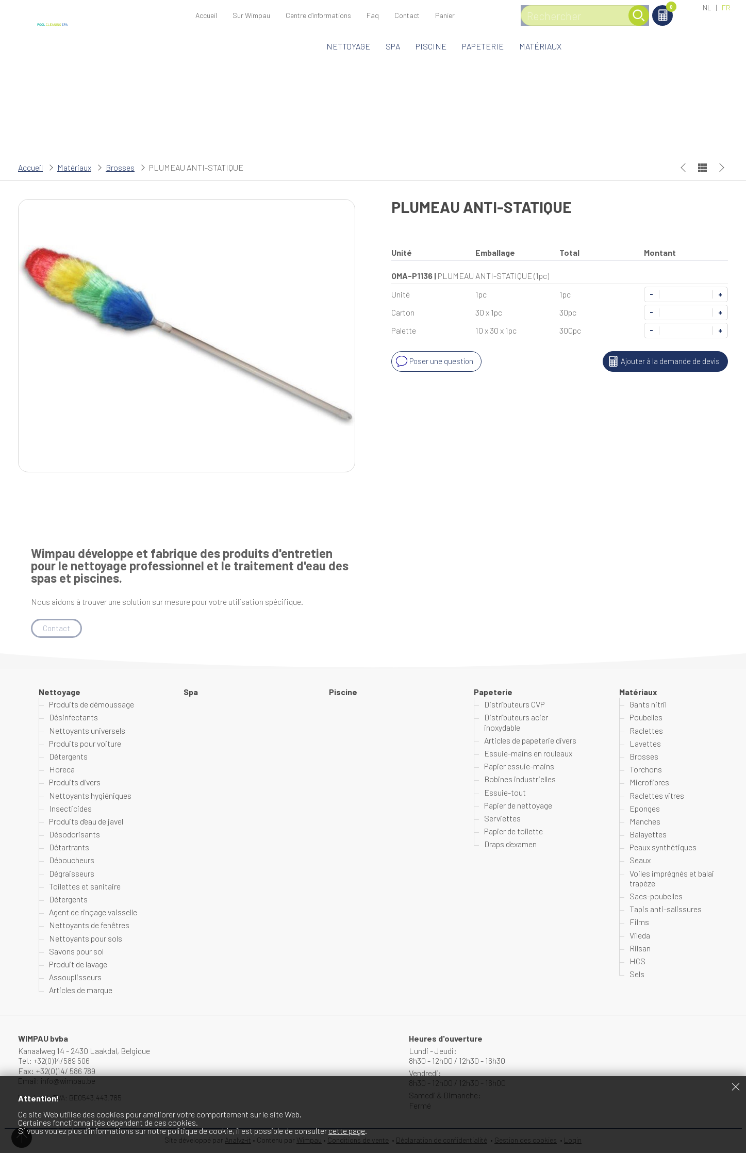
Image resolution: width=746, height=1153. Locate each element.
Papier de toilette (513, 831)
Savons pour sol (76, 952)
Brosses (120, 167)
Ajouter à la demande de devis (662, 361)
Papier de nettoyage (518, 806)
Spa (393, 46)
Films (639, 923)
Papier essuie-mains (519, 766)
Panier (662, 8)
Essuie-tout (505, 793)
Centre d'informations (318, 15)
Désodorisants (74, 834)
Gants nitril (648, 705)
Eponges (644, 809)
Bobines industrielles (520, 780)
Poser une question (434, 361)
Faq (373, 15)
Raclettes (646, 731)
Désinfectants (73, 718)
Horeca (62, 770)
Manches (644, 822)
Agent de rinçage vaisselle (93, 912)
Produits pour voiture (85, 744)
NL (707, 7)
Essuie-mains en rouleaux (528, 754)
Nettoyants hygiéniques (90, 796)
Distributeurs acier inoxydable (516, 723)
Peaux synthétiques (663, 847)
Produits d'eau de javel (86, 822)
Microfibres (649, 783)
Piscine (431, 46)
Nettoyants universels (87, 731)
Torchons (645, 770)
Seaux (640, 861)
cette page (346, 1130)
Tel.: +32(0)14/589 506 (56, 1061)
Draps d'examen (510, 844)
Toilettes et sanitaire (85, 887)
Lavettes (645, 744)
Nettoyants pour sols (85, 939)
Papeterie (483, 46)
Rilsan (640, 948)
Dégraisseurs (71, 874)
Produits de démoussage (91, 705)
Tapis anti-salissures (665, 909)
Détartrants (69, 847)
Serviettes (502, 818)
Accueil (206, 15)
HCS (637, 961)
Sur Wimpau (251, 15)
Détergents (68, 757)
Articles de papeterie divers (530, 741)
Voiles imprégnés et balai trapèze (671, 878)
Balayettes (648, 834)
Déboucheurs (71, 861)
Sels (636, 974)
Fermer (735, 1086)
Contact (407, 15)
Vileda (639, 936)
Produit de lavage (78, 964)
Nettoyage (348, 46)
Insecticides (70, 809)
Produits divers (75, 783)
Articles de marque (80, 991)
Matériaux (540, 46)
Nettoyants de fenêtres (89, 926)
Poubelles (645, 718)
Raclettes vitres (656, 796)
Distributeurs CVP (514, 705)
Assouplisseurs (75, 977)
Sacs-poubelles (656, 896)
